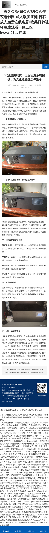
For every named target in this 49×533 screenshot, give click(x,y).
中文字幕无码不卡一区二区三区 (24, 449)
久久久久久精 (38, 475)
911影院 (40, 478)
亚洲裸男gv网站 (20, 494)
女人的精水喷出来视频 (32, 483)
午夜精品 (8, 441)
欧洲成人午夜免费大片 (18, 454)
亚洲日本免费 (5, 515)
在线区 (14, 433)
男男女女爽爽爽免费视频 (24, 444)
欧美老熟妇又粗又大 (23, 423)
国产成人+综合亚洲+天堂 (15, 436)
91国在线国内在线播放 (32, 504)
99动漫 (33, 438)
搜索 (46, 67)
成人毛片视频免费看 (13, 504)
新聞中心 (31, 529)
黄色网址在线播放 (33, 459)
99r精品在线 (20, 509)
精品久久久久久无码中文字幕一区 (17, 501)
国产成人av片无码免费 (10, 457)
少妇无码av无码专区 (35, 472)
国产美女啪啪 (18, 507)
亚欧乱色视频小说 (33, 517)
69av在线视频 (22, 480)
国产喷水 (39, 446)
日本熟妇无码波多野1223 (37, 509)
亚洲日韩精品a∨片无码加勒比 (26, 441)
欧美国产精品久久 (15, 446)
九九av (17, 520)
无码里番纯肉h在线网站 (37, 486)
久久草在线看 (26, 457)
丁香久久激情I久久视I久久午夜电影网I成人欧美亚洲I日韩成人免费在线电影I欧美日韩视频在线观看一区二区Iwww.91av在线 (24, 22)
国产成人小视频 (10, 499)
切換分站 (23, 5)
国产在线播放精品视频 (36, 465)
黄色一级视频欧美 (18, 486)
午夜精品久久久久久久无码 (24, 451)
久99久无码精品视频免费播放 (37, 507)
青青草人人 (29, 446)
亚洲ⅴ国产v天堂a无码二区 (24, 462)
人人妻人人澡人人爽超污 (38, 491)
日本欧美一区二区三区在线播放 (33, 428)
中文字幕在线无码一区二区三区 (13, 488)
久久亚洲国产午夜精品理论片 (24, 515)
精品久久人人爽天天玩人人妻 (33, 520)
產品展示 (18, 529)
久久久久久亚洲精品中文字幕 (17, 496)
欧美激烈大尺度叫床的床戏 (31, 425)
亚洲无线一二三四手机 (27, 433)
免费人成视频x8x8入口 (36, 436)
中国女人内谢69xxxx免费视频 (12, 459)
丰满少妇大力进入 (40, 457)
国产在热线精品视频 (35, 488)
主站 (16, 5)
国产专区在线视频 (23, 475)
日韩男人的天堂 (10, 470)
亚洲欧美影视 (23, 499)
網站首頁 (43, 529)
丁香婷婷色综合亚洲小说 (39, 454)
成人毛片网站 (7, 494)
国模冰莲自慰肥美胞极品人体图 (35, 512)
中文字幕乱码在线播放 (12, 483)
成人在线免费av (8, 509)
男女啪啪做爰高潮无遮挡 (19, 438)
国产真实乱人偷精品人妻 (25, 478)
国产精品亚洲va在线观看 (10, 512)
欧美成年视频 (13, 425)
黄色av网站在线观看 (28, 430)
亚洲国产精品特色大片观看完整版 (32, 470)
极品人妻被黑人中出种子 (25, 522)
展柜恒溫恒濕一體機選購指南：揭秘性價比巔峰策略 (28, 369)
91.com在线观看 (7, 522)
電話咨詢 (6, 529)
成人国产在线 (20, 465)
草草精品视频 (22, 467)
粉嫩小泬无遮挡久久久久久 (16, 491)
